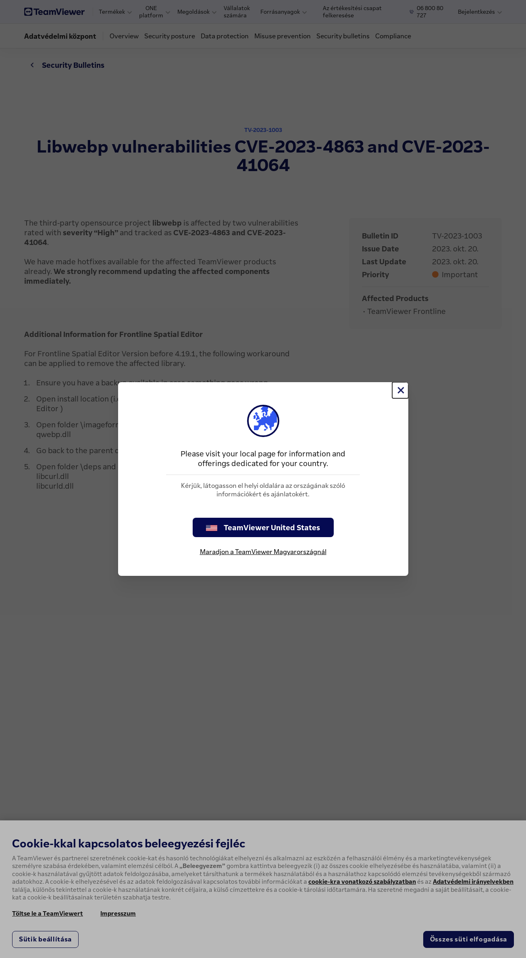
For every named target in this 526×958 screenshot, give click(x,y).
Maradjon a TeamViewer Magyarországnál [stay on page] (263, 551)
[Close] (400, 390)
